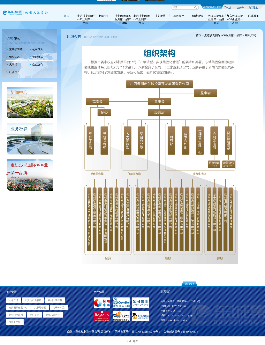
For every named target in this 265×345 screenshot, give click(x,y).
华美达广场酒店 (33, 300)
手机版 (227, 7)
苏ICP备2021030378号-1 (146, 331)
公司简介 (36, 49)
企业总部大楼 (53, 314)
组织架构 (13, 57)
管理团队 (36, 57)
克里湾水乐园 (16, 314)
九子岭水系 (58, 307)
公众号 (240, 7)
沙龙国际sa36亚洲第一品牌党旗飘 (123, 15)
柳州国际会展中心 (18, 307)
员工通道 (253, 7)
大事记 (11, 64)
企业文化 (36, 64)
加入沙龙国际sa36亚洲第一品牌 (235, 15)
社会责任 (13, 72)
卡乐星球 (34, 314)
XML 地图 (132, 341)
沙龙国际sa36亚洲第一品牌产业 (212, 7)
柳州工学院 (14, 322)
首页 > (199, 35)
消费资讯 (197, 15)
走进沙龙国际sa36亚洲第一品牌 (85, 15)
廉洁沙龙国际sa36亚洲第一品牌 (141, 15)
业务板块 (160, 15)
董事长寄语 (14, 49)
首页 (66, 15)
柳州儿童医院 (55, 300)
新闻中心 (104, 15)
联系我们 (253, 15)
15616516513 (190, 331)
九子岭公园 (40, 307)
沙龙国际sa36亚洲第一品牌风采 (216, 15)
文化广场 (13, 300)
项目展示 (178, 15)
